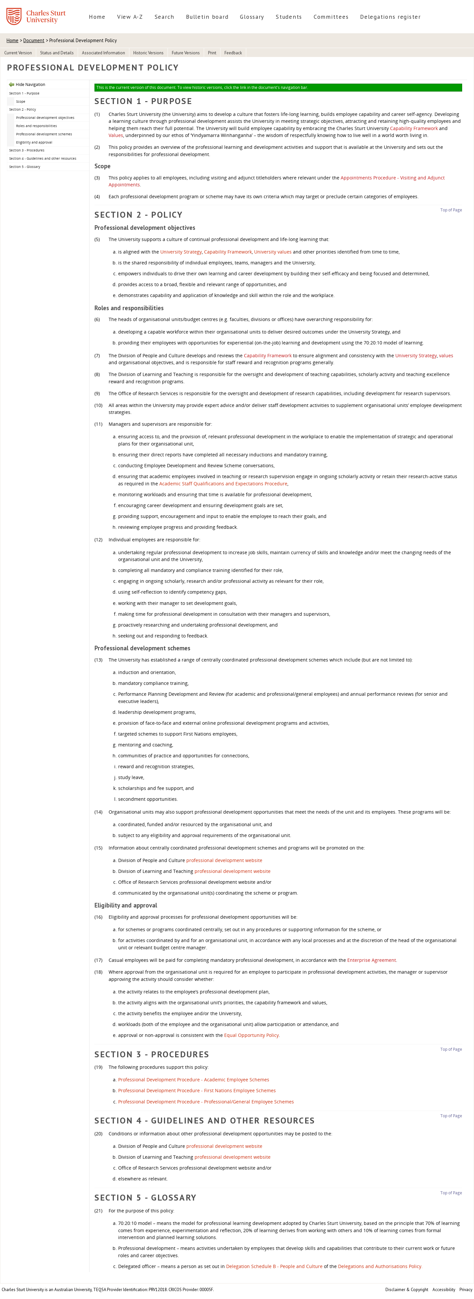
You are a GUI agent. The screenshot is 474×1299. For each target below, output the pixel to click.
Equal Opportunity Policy (251, 1035)
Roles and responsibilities (36, 125)
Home (97, 16)
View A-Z (130, 16)
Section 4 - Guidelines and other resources (42, 158)
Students (289, 16)
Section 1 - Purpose (24, 93)
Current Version (18, 53)
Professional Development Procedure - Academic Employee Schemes (193, 1079)
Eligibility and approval (34, 142)
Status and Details (57, 53)
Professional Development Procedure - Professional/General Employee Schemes (206, 1101)
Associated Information (103, 53)
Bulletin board (207, 16)
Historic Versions (148, 53)
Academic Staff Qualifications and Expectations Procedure (223, 483)
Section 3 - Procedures (26, 150)
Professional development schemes (44, 134)
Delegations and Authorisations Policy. (380, 1266)
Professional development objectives (45, 117)
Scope (20, 101)
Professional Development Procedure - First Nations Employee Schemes (197, 1090)
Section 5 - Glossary (24, 166)
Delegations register (390, 16)
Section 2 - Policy (22, 109)
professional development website (224, 860)
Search (164, 16)
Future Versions (186, 53)
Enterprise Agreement (371, 960)
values (446, 355)
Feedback (233, 53)
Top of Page (451, 209)
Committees (331, 16)
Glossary (252, 16)
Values (116, 135)
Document (33, 40)
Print (212, 53)
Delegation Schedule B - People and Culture (274, 1266)
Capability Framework (414, 128)
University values (273, 252)
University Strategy (181, 252)
